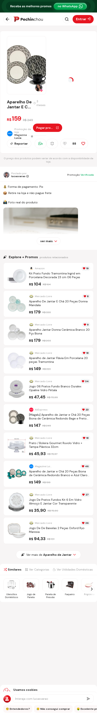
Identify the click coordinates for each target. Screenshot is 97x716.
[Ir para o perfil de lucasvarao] (16, 175)
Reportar (19, 143)
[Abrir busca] (67, 19)
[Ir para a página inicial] (28, 19)
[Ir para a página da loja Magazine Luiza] (20, 133)
